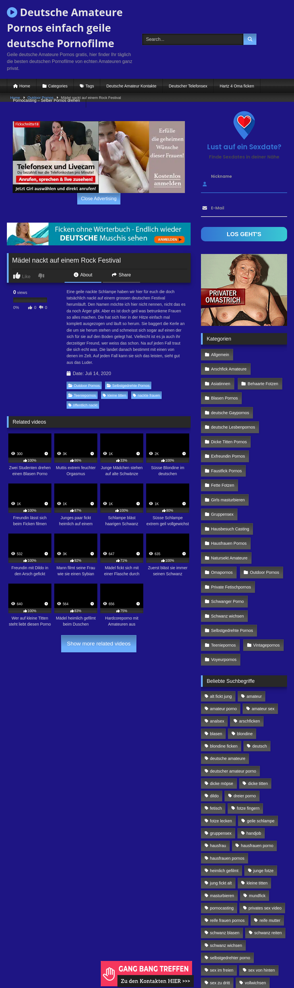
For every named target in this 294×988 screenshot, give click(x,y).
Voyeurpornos (223, 603)
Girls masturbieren (228, 466)
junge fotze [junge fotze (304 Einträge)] (263, 812)
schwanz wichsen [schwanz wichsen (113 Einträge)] (226, 887)
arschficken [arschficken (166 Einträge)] (249, 663)
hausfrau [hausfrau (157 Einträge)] (218, 787)
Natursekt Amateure (229, 515)
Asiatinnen (220, 366)
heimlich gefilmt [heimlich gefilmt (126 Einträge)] (224, 812)
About (83, 274)
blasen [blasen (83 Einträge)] (216, 675)
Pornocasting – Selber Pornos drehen (46, 100)
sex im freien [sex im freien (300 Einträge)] (221, 912)
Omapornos (221, 528)
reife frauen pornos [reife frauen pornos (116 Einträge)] (227, 862)
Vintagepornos (265, 590)
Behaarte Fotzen (261, 366)
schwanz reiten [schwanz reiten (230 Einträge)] (268, 874)
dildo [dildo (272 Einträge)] (214, 737)
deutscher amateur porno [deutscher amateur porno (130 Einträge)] (233, 712)
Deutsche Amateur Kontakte (131, 86)
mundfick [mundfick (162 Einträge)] (257, 837)
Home (25, 86)
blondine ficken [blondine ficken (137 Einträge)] (223, 688)
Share (121, 274)
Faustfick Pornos (226, 441)
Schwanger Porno (227, 553)
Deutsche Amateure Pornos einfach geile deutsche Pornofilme (65, 27)
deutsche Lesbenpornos (233, 404)
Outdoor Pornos (84, 385)
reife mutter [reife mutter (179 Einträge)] (270, 862)
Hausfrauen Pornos (228, 503)
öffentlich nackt (82, 405)
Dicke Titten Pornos (229, 416)
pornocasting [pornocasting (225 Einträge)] (221, 850)
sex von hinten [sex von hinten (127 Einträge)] (261, 912)
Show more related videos (99, 644)
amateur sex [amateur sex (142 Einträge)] (263, 650)
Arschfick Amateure (263, 353)
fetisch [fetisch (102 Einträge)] (216, 750)
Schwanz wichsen (227, 565)
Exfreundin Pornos (228, 428)
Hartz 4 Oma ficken (237, 86)
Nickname (221, 176)
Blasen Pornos (224, 379)
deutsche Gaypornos (230, 391)
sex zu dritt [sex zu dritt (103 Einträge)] (220, 924)
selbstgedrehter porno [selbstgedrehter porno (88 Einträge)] (230, 899)
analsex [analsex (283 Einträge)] (217, 663)
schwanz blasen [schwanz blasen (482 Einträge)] (224, 874)
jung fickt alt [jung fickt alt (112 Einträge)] (221, 825)
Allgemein (220, 353)
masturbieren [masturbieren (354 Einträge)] (222, 837)
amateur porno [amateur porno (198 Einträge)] (223, 650)
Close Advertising (99, 198)
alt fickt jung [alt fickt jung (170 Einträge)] (221, 638)
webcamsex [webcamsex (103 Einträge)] (267, 937)
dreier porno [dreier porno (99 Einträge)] (245, 737)
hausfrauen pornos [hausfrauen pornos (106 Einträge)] (227, 800)
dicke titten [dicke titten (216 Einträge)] (258, 725)
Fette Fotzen (222, 453)
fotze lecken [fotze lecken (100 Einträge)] (221, 762)
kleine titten (114, 395)
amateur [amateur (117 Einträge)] (254, 638)
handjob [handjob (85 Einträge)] (253, 775)
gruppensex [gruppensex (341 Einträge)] (220, 775)
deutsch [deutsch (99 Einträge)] (259, 688)
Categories (58, 86)
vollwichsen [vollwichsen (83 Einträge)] (255, 924)
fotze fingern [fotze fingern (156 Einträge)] (248, 750)
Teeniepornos (82, 395)
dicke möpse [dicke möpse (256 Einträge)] (221, 725)
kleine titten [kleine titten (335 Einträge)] (257, 825)
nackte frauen (146, 395)
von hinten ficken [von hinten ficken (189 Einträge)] (225, 937)
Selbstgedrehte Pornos (128, 385)
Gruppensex (222, 478)
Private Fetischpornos (231, 540)
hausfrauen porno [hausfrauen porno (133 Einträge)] (257, 787)
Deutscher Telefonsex (188, 86)
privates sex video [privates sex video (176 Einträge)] (265, 850)
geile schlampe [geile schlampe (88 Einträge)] (260, 762)
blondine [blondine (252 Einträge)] (245, 675)
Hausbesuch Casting (230, 491)
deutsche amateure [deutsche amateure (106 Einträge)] (227, 700)
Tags (90, 86)
